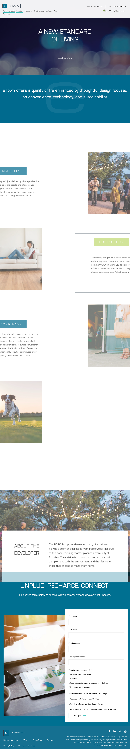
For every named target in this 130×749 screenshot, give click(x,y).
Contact (50, 740)
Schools (49, 11)
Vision (26, 740)
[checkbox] (96, 681)
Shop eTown (37, 740)
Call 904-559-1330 (95, 6)
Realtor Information (10, 740)
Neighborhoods (9, 11)
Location (19, 11)
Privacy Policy (8, 746)
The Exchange (39, 11)
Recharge (28, 11)
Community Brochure (26, 746)
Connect (6, 14)
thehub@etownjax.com (117, 6)
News (56, 11)
